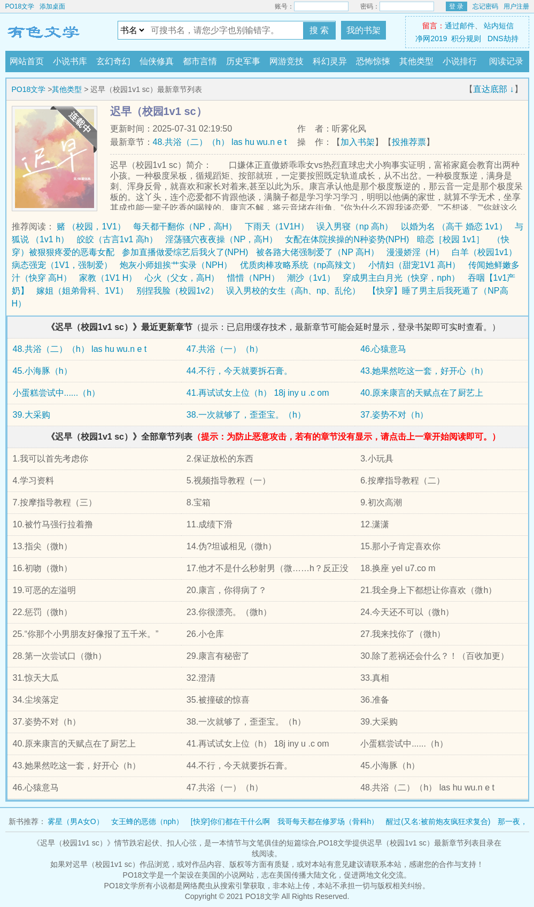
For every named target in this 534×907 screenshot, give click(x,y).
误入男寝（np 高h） (354, 226)
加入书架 (357, 142)
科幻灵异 (330, 61)
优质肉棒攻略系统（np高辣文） (300, 265)
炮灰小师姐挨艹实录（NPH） (176, 265)
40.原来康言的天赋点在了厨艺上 (421, 392)
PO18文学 (20, 6)
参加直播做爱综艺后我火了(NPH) (185, 252)
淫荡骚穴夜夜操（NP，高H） (221, 239)
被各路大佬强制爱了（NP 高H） (317, 252)
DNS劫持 (502, 38)
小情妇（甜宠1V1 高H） (414, 265)
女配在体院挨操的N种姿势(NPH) (347, 239)
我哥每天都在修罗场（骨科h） (328, 821)
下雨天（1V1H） (277, 226)
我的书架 (363, 30)
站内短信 (499, 25)
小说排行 (460, 61)
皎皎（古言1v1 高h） (117, 239)
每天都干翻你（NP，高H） (185, 226)
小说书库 (70, 61)
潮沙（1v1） (311, 277)
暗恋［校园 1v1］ (450, 239)
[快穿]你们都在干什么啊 (230, 821)
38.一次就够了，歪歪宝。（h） (246, 414)
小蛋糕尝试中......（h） (56, 392)
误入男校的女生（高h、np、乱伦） (293, 290)
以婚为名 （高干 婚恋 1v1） (454, 226)
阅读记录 (506, 61)
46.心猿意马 (383, 348)
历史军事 (243, 61)
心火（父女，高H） (182, 277)
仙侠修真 (157, 61)
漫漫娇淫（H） (415, 252)
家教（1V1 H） (108, 277)
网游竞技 (286, 61)
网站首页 (27, 61)
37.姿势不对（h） (394, 414)
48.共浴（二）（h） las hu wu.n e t (220, 142)
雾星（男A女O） (75, 821)
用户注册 (516, 6)
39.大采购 (31, 414)
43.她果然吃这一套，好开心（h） (424, 370)
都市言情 (200, 61)
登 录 (456, 6)
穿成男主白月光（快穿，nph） (401, 277)
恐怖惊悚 (373, 61)
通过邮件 (460, 25)
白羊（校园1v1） (484, 252)
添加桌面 (52, 6)
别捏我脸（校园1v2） (177, 290)
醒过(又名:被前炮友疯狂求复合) (438, 821)
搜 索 (319, 30)
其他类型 (416, 61)
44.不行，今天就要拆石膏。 (239, 370)
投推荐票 (409, 142)
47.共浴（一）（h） (225, 348)
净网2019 (431, 38)
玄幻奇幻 (113, 61)
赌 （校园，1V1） (91, 226)
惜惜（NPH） (253, 277)
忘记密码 (485, 6)
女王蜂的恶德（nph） (147, 821)
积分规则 (466, 38)
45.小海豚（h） (42, 370)
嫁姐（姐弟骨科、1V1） (82, 290)
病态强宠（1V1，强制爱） (62, 265)
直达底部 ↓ (493, 89)
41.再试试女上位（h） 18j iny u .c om (258, 392)
